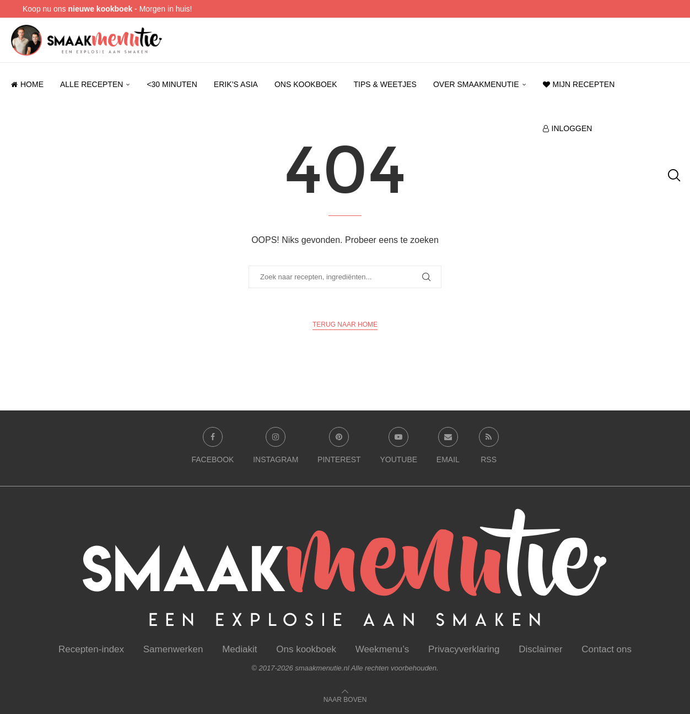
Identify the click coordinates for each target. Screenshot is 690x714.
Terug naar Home (345, 324)
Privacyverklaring (463, 649)
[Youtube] (398, 448)
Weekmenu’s (382, 649)
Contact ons (606, 649)
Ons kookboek (305, 84)
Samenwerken (173, 649)
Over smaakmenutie (476, 84)
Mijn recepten (579, 84)
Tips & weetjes (385, 84)
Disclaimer (540, 649)
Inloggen (567, 128)
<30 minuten (172, 84)
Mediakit (239, 649)
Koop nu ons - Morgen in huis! (107, 8)
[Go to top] (345, 699)
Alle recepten (91, 84)
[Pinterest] (339, 448)
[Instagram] (275, 448)
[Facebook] (212, 448)
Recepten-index (91, 649)
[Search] (673, 175)
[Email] (448, 448)
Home (27, 84)
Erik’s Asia (236, 84)
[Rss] (489, 448)
